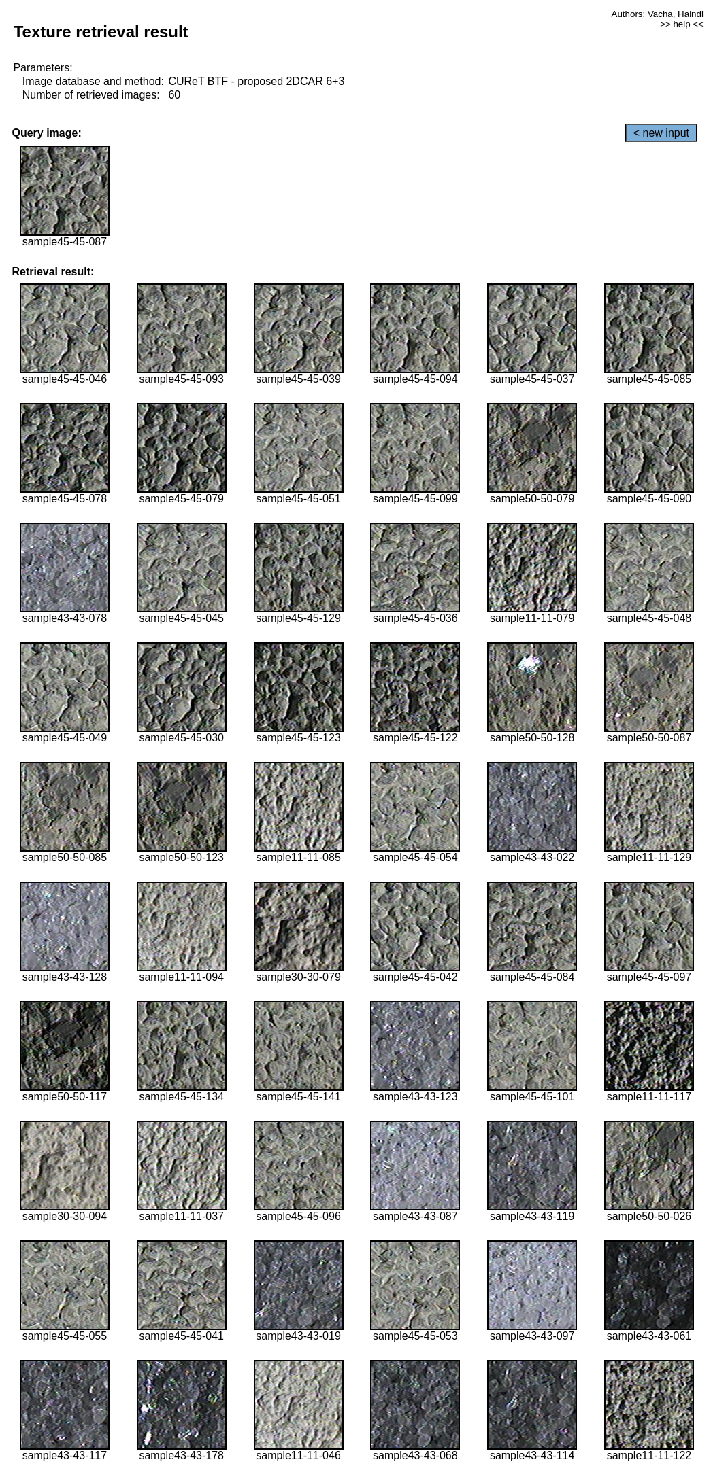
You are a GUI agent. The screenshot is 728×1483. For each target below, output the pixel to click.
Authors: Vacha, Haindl (658, 14)
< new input (661, 133)
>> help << (682, 24)
